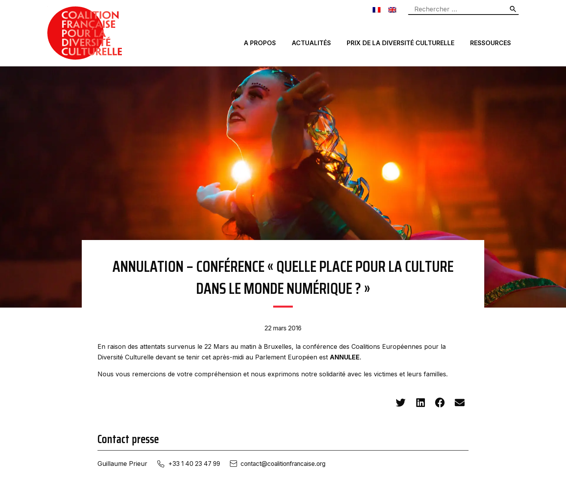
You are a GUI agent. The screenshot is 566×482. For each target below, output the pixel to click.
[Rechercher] (513, 9)
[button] (401, 403)
